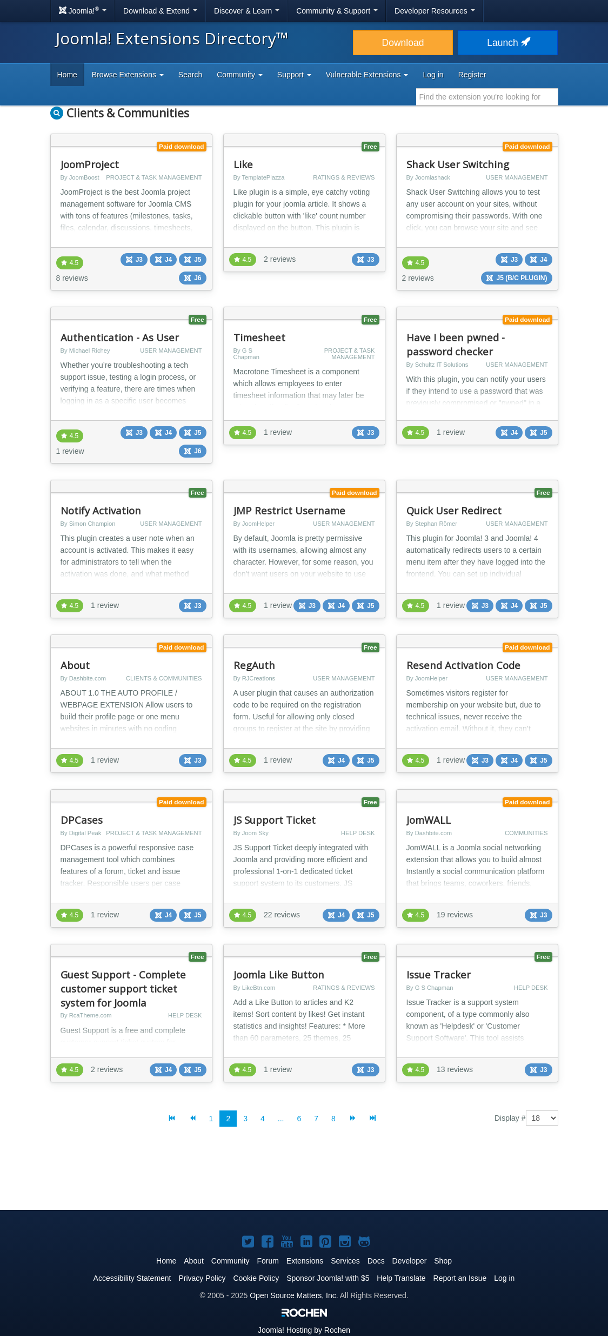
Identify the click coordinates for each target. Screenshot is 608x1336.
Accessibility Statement (132, 1278)
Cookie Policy (256, 1278)
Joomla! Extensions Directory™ (172, 38)
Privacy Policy (201, 1278)
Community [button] (240, 74)
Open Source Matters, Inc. (294, 1295)
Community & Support (337, 10)
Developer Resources (435, 10)
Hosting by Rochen (304, 1330)
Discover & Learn (246, 10)
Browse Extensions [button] (128, 74)
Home (67, 74)
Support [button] (294, 74)
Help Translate (401, 1278)
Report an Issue (460, 1278)
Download (403, 42)
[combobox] (487, 96)
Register (472, 74)
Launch (507, 42)
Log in (433, 74)
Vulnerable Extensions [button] (367, 74)
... (281, 1118)
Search (190, 74)
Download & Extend (160, 10)
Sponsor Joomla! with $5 (327, 1278)
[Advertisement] (304, 1177)
